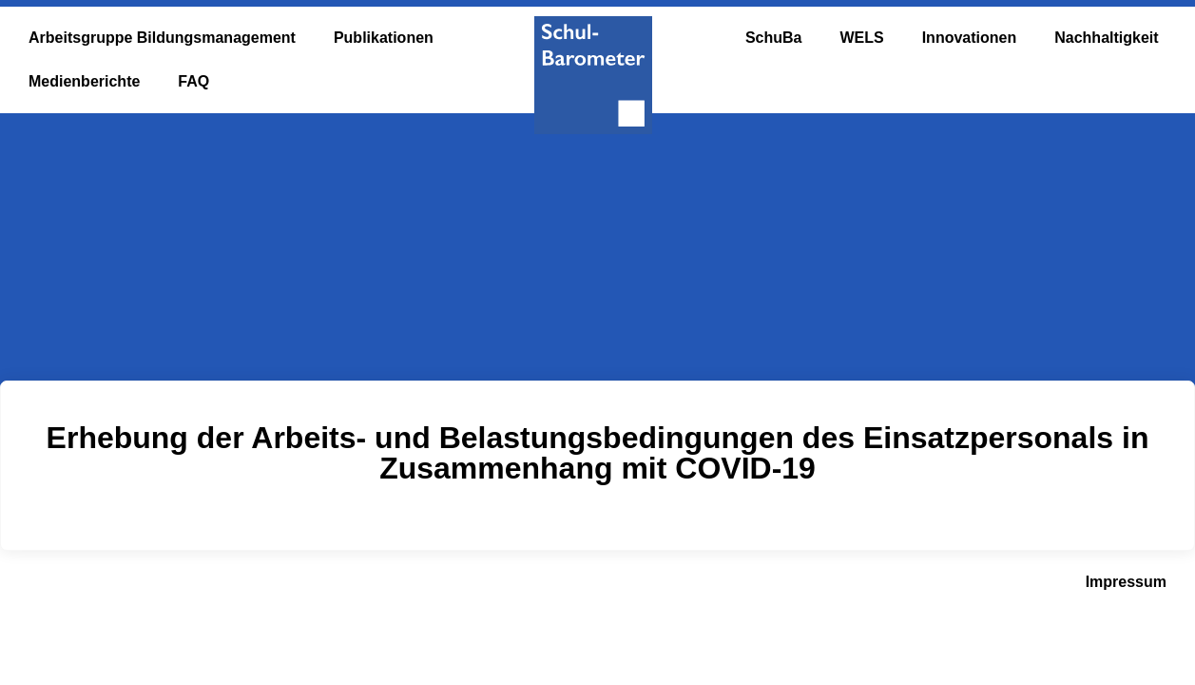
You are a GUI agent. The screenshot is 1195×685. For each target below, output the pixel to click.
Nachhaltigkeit (1106, 37)
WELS (861, 37)
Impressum (1126, 582)
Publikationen (384, 37)
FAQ (193, 81)
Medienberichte (84, 81)
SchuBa (773, 37)
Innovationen (969, 37)
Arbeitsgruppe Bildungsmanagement (162, 37)
